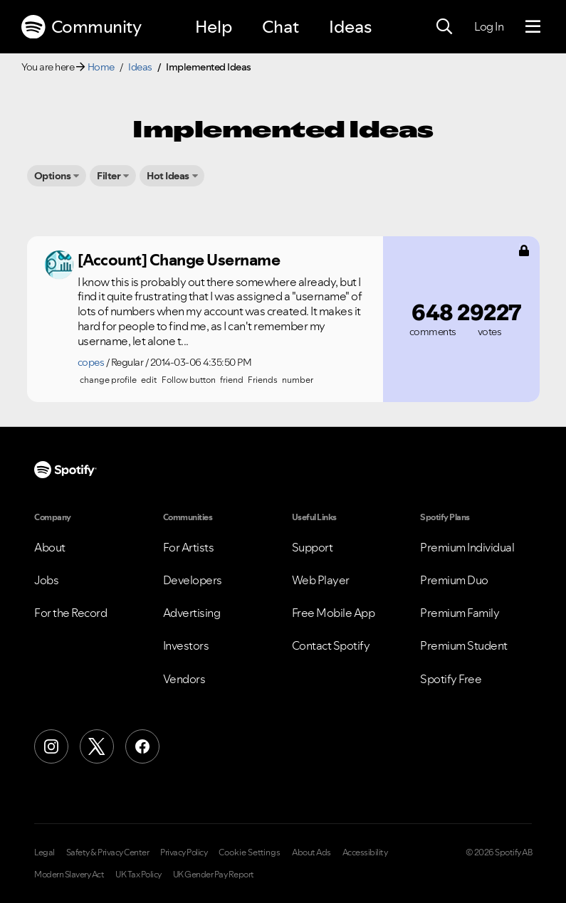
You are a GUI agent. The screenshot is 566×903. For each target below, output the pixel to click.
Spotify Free (450, 679)
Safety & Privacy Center (108, 852)
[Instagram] (51, 746)
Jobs (46, 580)
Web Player (321, 580)
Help (213, 26)
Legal (44, 852)
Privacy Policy (183, 852)
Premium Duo (454, 580)
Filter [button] (108, 176)
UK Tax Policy (138, 874)
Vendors (184, 679)
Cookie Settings (250, 852)
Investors (186, 645)
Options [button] (52, 176)
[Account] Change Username (179, 259)
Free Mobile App (333, 613)
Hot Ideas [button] (168, 176)
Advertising (192, 613)
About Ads (311, 852)
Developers (192, 580)
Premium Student (464, 645)
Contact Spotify (331, 645)
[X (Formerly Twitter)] (97, 746)
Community (81, 27)
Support (312, 547)
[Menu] (533, 27)
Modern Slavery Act (69, 874)
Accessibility (365, 852)
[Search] (444, 27)
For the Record (70, 613)
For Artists (188, 547)
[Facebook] (142, 746)
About (49, 547)
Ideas (350, 26)
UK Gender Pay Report (213, 874)
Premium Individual (467, 547)
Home (101, 67)
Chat (280, 26)
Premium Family (459, 613)
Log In (488, 26)
